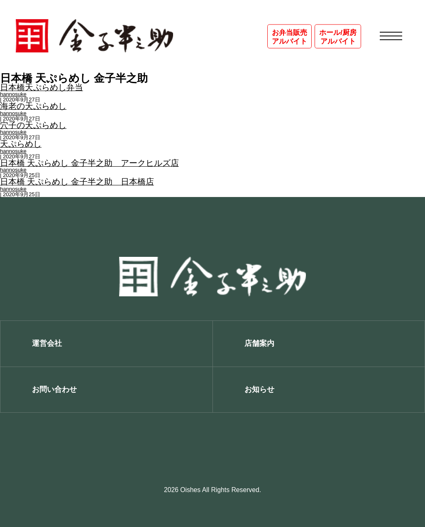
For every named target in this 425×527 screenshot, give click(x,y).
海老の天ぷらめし (33, 106)
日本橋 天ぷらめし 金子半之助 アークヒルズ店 (89, 163)
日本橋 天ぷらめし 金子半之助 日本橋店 (77, 182)
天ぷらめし (21, 144)
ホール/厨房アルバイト (338, 36)
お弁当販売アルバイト (289, 36)
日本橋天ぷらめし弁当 (41, 88)
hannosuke (13, 94)
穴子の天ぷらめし (33, 125)
